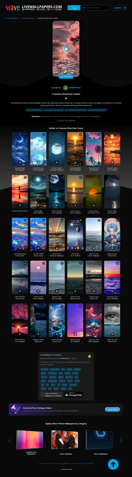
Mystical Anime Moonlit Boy (112, 255)
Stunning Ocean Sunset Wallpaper (112, 298)
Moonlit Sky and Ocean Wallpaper (38, 169)
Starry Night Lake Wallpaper (38, 212)
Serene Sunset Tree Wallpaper (20, 340)
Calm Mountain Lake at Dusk (20, 298)
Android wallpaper (56, 362)
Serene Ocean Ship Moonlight (57, 298)
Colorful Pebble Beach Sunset (38, 255)
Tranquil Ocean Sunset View (94, 298)
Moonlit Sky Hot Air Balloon (75, 255)
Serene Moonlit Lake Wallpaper (57, 212)
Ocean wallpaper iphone (34, 110)
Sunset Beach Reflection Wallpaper (57, 255)
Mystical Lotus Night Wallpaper (93, 340)
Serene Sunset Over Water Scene (94, 212)
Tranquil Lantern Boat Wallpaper (112, 169)
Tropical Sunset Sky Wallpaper (94, 169)
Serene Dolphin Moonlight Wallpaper (57, 169)
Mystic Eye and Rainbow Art (112, 340)
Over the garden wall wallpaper (76, 110)
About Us (49, 463)
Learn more (112, 409)
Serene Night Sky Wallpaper (112, 212)
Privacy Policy (77, 463)
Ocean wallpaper (28, 18)
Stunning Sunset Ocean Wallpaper (75, 169)
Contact (41, 463)
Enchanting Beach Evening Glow (20, 255)
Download (66, 76)
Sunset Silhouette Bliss (19, 211)
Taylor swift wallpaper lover (97, 110)
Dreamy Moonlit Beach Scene (56, 340)
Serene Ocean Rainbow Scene (75, 298)
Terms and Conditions (62, 463)
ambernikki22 (71, 88)
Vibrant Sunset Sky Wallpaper (75, 340)
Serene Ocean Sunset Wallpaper (75, 212)
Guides (90, 463)
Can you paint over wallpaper (54, 110)
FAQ (84, 463)
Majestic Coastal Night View (38, 340)
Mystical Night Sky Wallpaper (20, 169)
